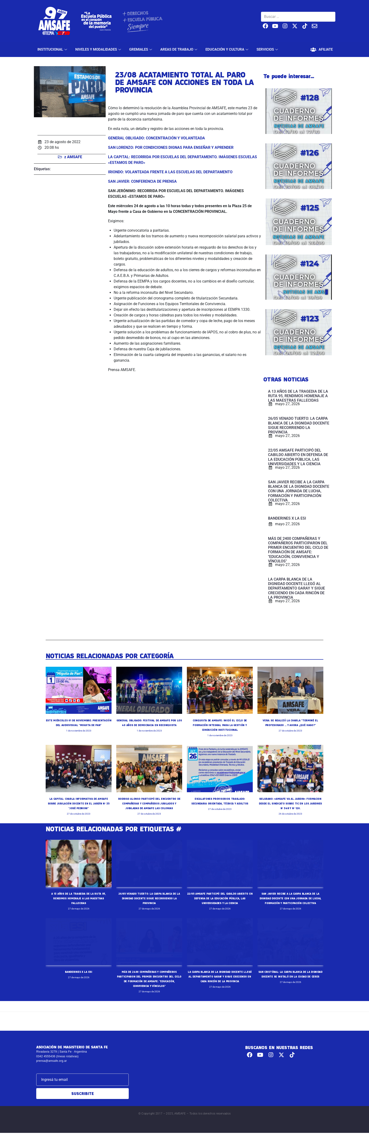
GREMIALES (141, 49)
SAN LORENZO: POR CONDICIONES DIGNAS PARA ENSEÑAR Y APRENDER (170, 147)
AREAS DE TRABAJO (179, 49)
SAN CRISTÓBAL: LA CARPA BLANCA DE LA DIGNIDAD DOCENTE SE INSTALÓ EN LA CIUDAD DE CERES (290, 986)
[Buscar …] (298, 17)
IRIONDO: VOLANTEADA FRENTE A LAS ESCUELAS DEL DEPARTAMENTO (170, 172)
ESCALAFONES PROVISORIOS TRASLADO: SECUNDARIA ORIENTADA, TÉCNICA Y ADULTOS (219, 803)
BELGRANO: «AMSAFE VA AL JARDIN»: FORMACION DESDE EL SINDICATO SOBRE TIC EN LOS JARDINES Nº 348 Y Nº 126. (290, 803)
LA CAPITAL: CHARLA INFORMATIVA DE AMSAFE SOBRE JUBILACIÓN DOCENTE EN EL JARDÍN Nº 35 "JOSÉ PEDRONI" (78, 803)
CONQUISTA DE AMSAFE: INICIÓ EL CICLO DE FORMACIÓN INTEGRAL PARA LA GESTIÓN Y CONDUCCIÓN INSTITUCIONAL (220, 725)
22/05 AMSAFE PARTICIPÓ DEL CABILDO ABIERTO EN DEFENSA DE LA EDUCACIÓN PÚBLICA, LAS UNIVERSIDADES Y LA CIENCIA (220, 903)
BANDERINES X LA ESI (79, 981)
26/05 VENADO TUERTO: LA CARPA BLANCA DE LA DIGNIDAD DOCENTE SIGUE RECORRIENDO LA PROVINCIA (149, 903)
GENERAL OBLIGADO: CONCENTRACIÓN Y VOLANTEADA (157, 138)
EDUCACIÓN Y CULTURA (227, 49)
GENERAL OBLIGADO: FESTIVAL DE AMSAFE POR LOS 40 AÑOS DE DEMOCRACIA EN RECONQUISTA (149, 725)
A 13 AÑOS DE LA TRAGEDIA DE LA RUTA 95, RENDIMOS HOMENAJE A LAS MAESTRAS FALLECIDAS (78, 903)
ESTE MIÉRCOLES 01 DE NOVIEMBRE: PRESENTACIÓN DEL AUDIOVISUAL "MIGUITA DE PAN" (79, 725)
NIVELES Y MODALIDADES (98, 49)
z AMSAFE (73, 157)
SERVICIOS (268, 49)
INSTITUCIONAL (52, 49)
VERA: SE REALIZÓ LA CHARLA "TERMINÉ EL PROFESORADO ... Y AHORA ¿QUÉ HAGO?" (290, 725)
